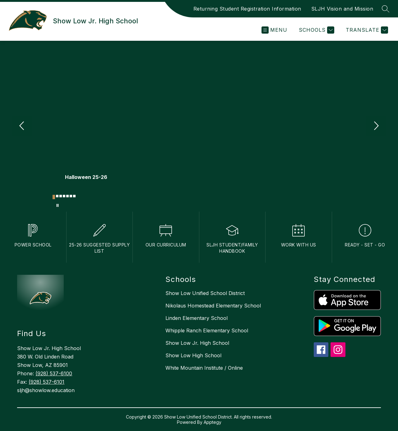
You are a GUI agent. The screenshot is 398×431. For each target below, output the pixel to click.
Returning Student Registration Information (247, 9)
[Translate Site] (366, 30)
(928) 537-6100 (53, 373)
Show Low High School (193, 355)
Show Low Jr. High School (197, 343)
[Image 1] (54, 197)
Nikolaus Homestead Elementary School (213, 305)
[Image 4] (64, 196)
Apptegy (212, 422)
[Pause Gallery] (57, 205)
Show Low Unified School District (205, 293)
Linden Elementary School (196, 318)
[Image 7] (74, 196)
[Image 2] (57, 196)
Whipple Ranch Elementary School (206, 330)
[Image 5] (67, 196)
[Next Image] (376, 126)
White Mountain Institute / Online (204, 368)
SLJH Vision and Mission (342, 9)
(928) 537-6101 (46, 382)
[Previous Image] (22, 126)
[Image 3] (60, 196)
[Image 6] (71, 196)
